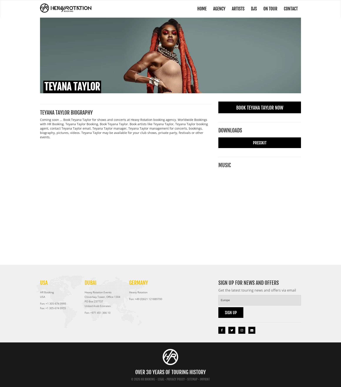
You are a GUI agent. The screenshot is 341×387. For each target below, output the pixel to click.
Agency (219, 9)
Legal (161, 379)
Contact (291, 9)
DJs (254, 9)
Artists (238, 9)
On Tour (270, 9)
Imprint (205, 379)
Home (202, 9)
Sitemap (192, 379)
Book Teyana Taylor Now (259, 108)
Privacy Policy (176, 379)
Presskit (260, 142)
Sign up (231, 312)
